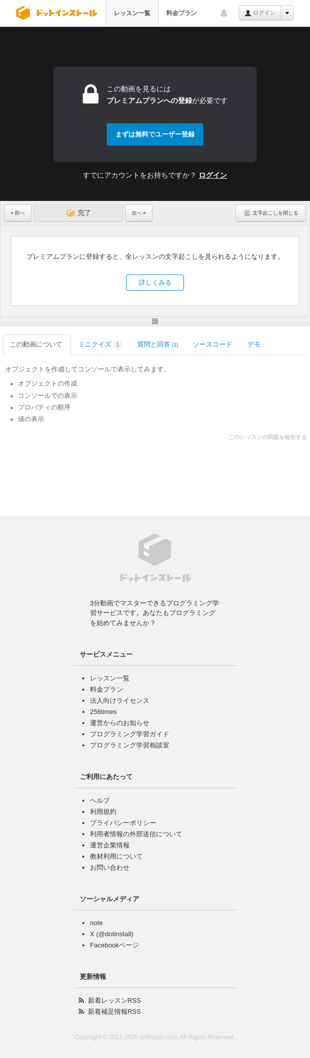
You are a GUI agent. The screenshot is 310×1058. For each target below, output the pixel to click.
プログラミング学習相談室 (129, 745)
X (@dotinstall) (111, 934)
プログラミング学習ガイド (129, 734)
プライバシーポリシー (123, 823)
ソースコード (213, 344)
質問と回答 (157, 344)
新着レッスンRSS (114, 1000)
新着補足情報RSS (114, 1011)
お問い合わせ (110, 867)
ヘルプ (100, 800)
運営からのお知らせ (119, 723)
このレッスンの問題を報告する (268, 437)
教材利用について (116, 856)
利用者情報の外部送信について (136, 834)
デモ (254, 344)
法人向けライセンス (119, 700)
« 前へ (18, 213)
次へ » (139, 213)
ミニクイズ (100, 345)
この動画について (37, 344)
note (96, 923)
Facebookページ (114, 945)
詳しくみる (155, 282)
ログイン (259, 13)
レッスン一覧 (132, 13)
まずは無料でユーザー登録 (155, 134)
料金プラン (181, 13)
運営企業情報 (110, 845)
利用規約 (103, 811)
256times (103, 711)
